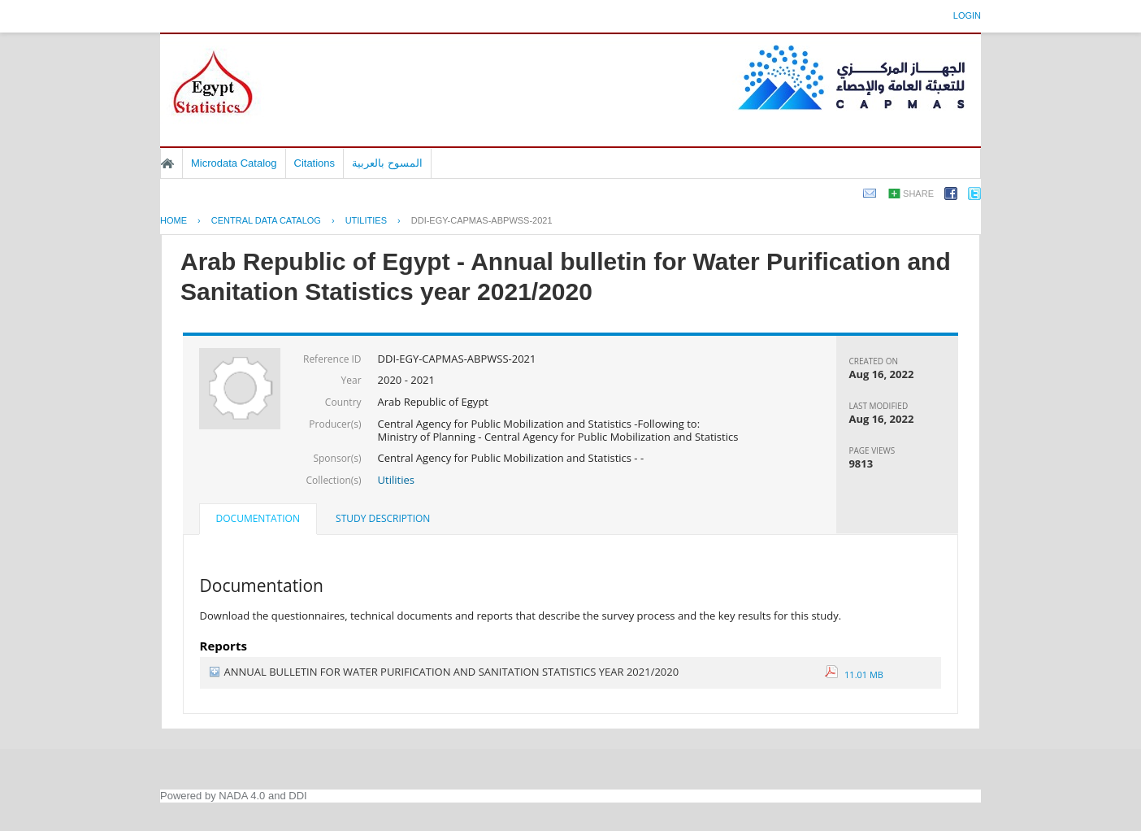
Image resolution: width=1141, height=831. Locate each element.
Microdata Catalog (234, 163)
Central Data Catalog (266, 220)
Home (167, 163)
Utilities (396, 479)
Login (967, 15)
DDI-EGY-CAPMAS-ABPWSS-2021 (482, 220)
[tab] (258, 520)
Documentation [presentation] (258, 518)
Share (918, 193)
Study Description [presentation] (383, 518)
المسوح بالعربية (387, 163)
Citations (315, 163)
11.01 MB (854, 674)
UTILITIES (366, 220)
